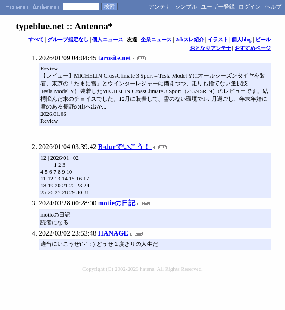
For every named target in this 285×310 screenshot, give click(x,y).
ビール (263, 40)
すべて (36, 40)
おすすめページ (253, 48)
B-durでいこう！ (125, 146)
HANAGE (113, 233)
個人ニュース (107, 40)
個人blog (241, 40)
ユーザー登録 (218, 6)
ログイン (250, 6)
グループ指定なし (68, 40)
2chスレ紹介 (190, 40)
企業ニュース (156, 40)
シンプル (186, 6)
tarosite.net (114, 58)
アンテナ (160, 6)
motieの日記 (116, 203)
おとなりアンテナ (210, 48)
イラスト (218, 40)
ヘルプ (273, 6)
